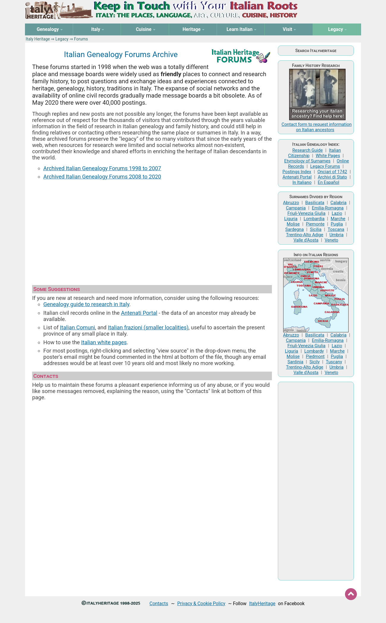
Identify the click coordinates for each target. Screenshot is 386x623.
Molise (293, 224)
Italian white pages (104, 342)
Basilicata (314, 202)
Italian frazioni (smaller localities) (148, 327)
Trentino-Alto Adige (304, 234)
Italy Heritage (38, 39)
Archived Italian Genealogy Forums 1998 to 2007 (102, 168)
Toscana (336, 229)
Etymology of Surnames (307, 161)
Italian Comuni (77, 327)
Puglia (337, 224)
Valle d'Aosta (306, 240)
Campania (295, 208)
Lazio (337, 213)
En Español (328, 182)
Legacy (62, 39)
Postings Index (297, 171)
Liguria (290, 218)
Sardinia (295, 361)
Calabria (338, 202)
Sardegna (294, 229)
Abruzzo (291, 202)
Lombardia (314, 218)
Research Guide (307, 150)
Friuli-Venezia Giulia (306, 213)
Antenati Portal (139, 313)
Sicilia (316, 229)
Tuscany (334, 361)
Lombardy (314, 351)
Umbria (337, 234)
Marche (338, 218)
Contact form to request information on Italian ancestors (317, 127)
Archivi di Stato (332, 177)
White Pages (328, 155)
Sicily (315, 361)
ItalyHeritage (262, 603)
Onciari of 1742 (332, 171)
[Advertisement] (152, 229)
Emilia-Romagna (328, 208)
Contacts (158, 603)
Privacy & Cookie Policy (201, 603)
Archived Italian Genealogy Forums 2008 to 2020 (102, 176)
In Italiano (301, 182)
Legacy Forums (325, 166)
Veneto (331, 240)
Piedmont (315, 356)
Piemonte (315, 224)
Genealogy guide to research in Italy (86, 304)
